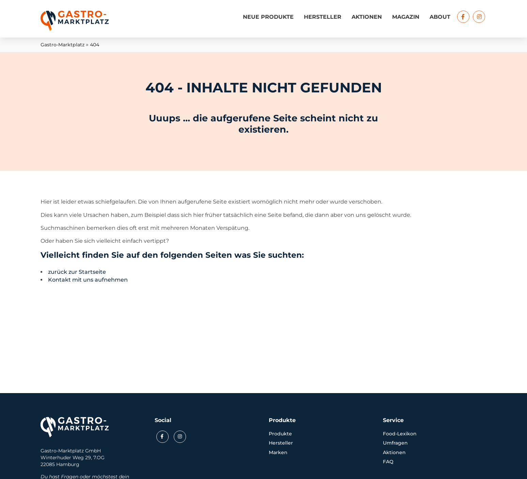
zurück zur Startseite (77, 272)
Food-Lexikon (400, 434)
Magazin (405, 17)
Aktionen (367, 17)
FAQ (388, 462)
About (440, 17)
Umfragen (395, 443)
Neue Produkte (268, 17)
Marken (278, 452)
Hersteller (322, 17)
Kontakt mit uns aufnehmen (88, 279)
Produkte (280, 434)
